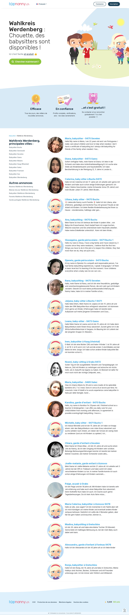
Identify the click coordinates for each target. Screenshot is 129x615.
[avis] (108, 602)
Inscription (114, 4)
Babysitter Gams (15, 157)
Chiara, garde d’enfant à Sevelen (82, 443)
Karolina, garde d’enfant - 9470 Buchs (85, 402)
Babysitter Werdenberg (18, 177)
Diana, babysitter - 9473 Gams (81, 158)
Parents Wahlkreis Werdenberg (21, 197)
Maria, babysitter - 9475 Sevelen (82, 138)
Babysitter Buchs (15, 147)
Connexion (100, 4)
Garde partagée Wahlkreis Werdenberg (24, 200)
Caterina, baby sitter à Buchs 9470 (83, 179)
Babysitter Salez (15, 167)
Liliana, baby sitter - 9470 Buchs (82, 199)
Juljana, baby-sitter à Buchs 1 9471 (83, 301)
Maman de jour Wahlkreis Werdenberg (23, 190)
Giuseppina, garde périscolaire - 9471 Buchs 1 (89, 240)
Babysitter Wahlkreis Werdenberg (22, 193)
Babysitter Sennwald (17, 151)
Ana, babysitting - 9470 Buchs (81, 219)
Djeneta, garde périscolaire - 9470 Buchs (87, 260)
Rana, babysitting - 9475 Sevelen (82, 280)
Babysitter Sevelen (16, 154)
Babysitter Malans (16, 161)
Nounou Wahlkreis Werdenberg (21, 187)
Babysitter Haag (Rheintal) (19, 164)
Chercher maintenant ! (25, 61)
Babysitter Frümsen (16, 171)
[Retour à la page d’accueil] (19, 4)
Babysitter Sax (14, 174)
